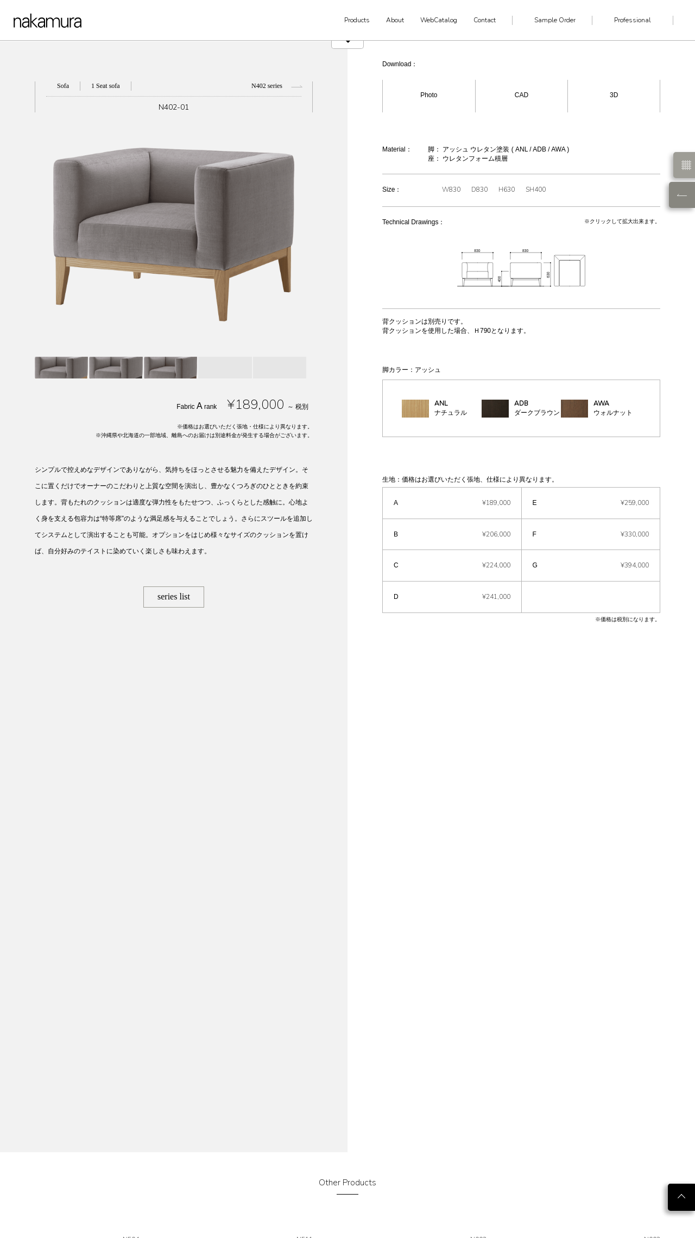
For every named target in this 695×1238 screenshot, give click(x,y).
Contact (484, 20)
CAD (521, 95)
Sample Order (555, 20)
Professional (632, 20)
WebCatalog (438, 20)
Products (357, 20)
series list (173, 596)
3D (614, 95)
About (395, 20)
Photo (428, 95)
